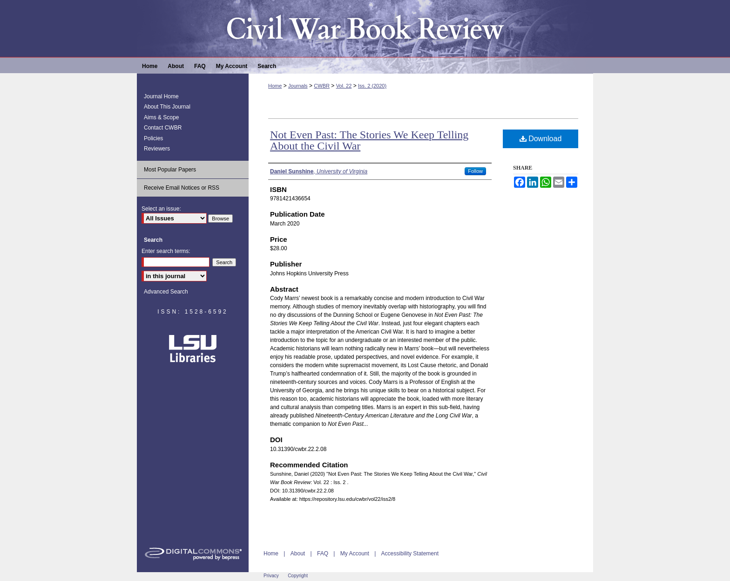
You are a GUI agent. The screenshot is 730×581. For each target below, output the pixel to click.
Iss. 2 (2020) (372, 86)
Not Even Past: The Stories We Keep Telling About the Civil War (369, 140)
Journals (298, 86)
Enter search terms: (166, 251)
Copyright (298, 575)
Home (275, 86)
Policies (153, 138)
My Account (354, 553)
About (298, 553)
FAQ (322, 553)
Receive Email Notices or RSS (181, 188)
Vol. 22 (344, 86)
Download (541, 139)
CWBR (322, 86)
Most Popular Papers (170, 169)
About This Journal (167, 106)
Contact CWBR (163, 127)
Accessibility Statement (410, 553)
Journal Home (161, 96)
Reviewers (157, 148)
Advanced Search (166, 291)
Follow (475, 171)
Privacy (271, 575)
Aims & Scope (161, 117)
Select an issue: (161, 208)
